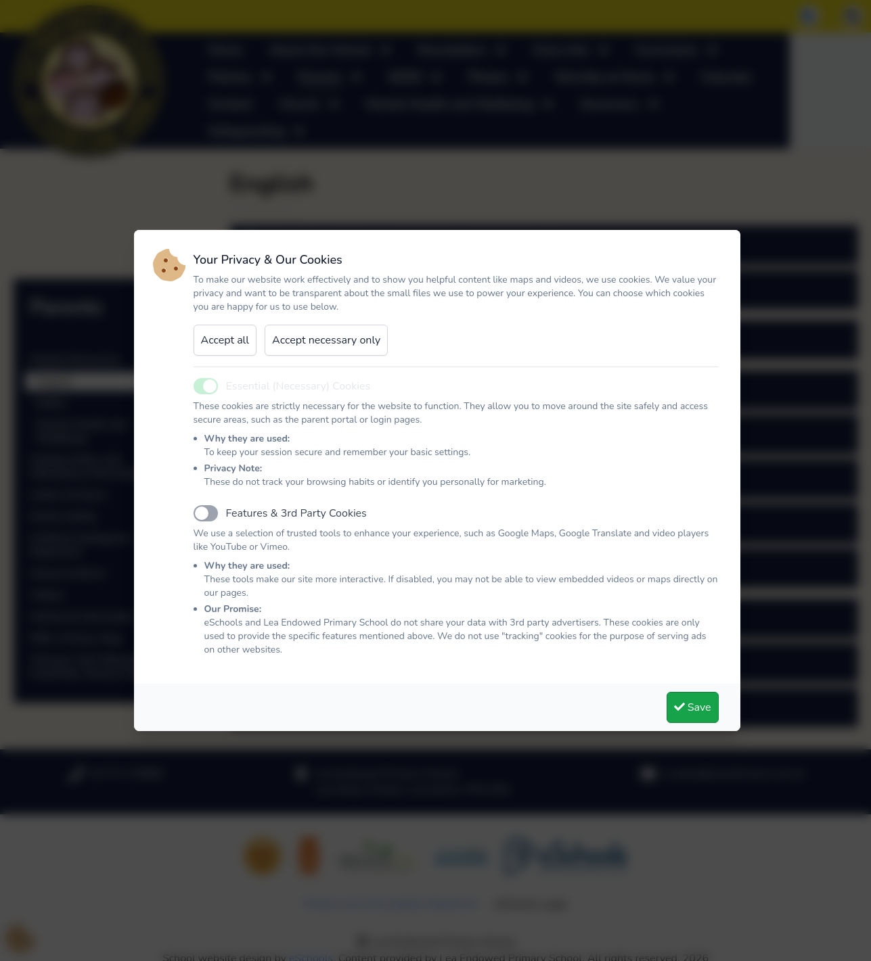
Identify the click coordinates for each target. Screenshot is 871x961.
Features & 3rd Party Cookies (296, 513)
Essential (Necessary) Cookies (298, 386)
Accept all (225, 340)
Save (692, 707)
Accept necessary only (326, 340)
